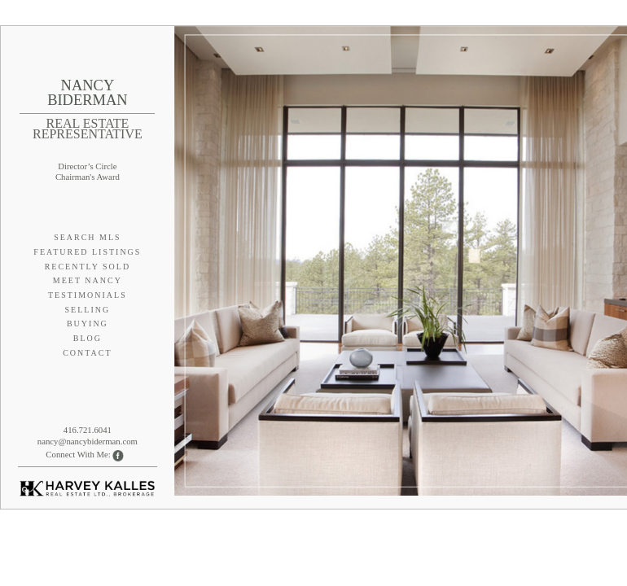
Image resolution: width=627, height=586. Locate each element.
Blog (87, 338)
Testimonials (87, 295)
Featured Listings (87, 251)
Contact (87, 352)
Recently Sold (87, 266)
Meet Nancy (87, 280)
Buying (87, 323)
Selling (88, 309)
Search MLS (87, 237)
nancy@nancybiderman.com (87, 441)
